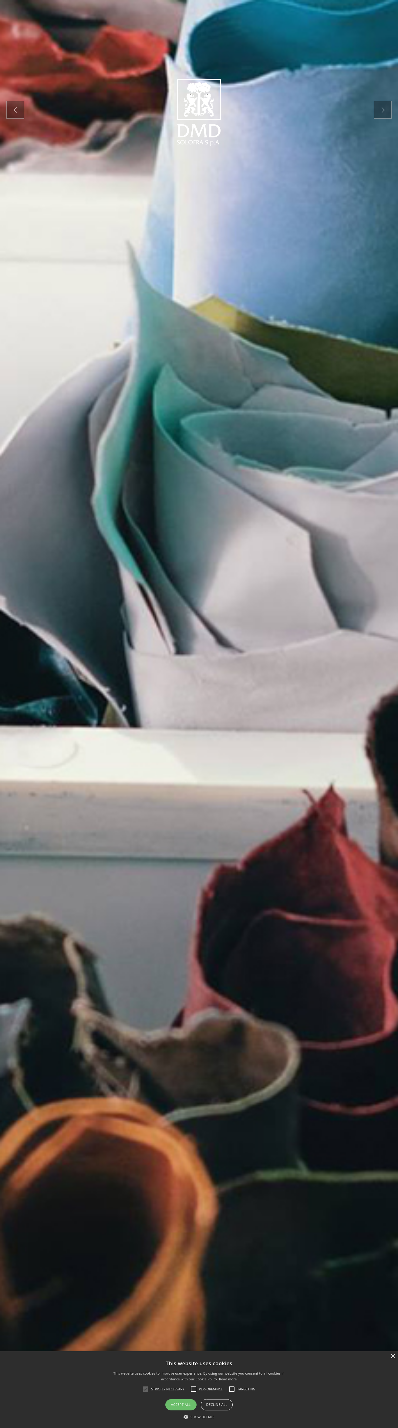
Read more (228, 1379)
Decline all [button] (217, 1404)
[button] (199, 1417)
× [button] (392, 1356)
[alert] (199, 1389)
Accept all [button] (181, 1404)
